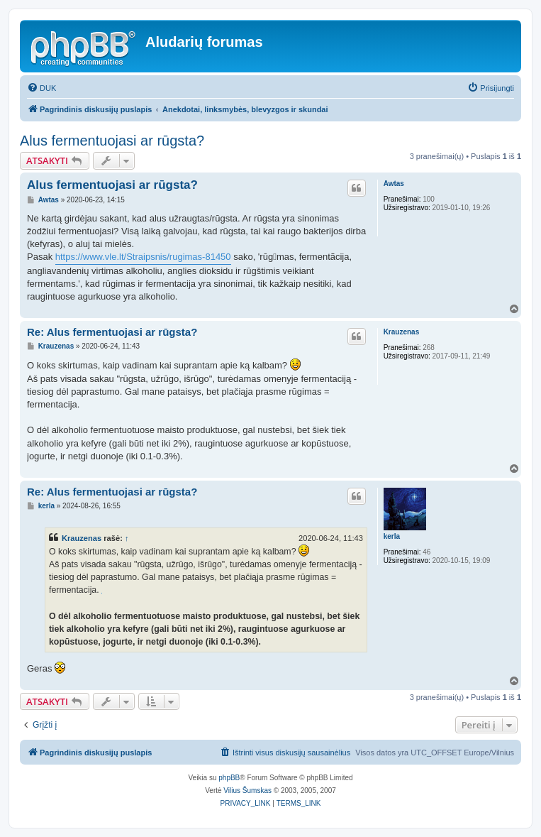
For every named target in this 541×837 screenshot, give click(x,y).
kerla (392, 536)
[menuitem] (41, 88)
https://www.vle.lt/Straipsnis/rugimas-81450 (143, 256)
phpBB (229, 778)
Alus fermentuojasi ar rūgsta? (112, 140)
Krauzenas (402, 332)
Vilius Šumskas (247, 790)
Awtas (394, 183)
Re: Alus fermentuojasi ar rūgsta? (112, 332)
